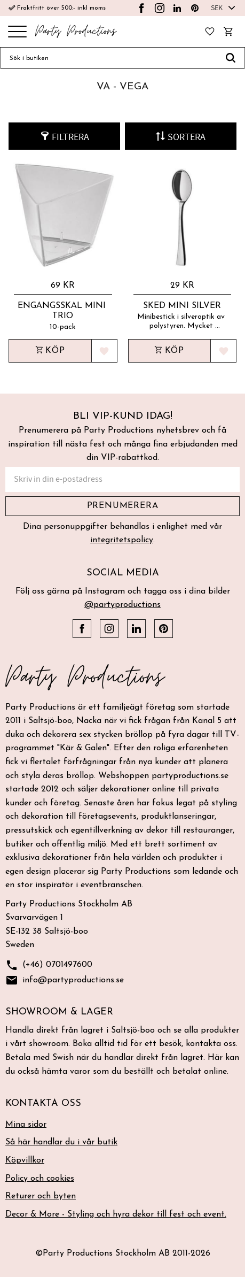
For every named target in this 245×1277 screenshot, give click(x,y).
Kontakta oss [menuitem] (43, 1103)
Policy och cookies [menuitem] (39, 1178)
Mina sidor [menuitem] (25, 1124)
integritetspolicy (121, 540)
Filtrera (70, 137)
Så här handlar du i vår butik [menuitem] (61, 1142)
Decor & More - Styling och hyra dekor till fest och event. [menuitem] (115, 1214)
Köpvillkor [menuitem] (24, 1160)
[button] (17, 32)
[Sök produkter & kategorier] (109, 58)
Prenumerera (123, 506)
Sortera (187, 137)
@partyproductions (122, 605)
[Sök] (230, 58)
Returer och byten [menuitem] (40, 1196)
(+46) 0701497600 (48, 965)
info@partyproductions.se (64, 980)
